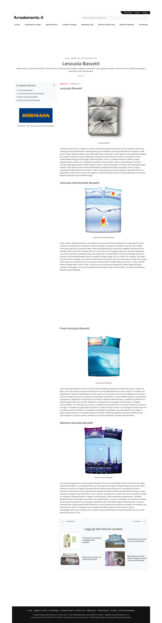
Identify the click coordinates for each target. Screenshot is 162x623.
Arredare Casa (87, 25)
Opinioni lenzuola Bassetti (29, 100)
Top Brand (143, 25)
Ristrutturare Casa (106, 25)
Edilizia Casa (91, 610)
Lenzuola (81, 76)
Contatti (114, 610)
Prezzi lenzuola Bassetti (28, 97)
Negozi (145, 13)
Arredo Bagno (52, 25)
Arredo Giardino (127, 25)
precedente (68, 521)
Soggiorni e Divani (33, 25)
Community (128, 13)
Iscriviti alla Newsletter (126, 610)
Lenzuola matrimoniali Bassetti (31, 93)
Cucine (17, 25)
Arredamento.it (47, 17)
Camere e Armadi (69, 25)
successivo (139, 521)
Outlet (137, 13)
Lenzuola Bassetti (25, 90)
